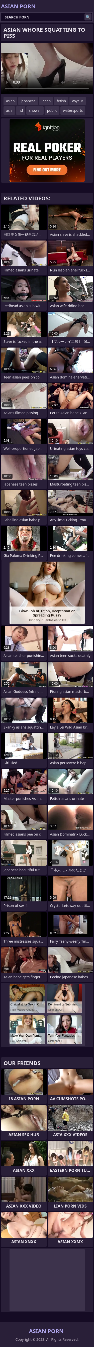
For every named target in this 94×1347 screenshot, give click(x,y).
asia (9, 110)
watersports (73, 110)
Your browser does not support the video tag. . (47, 68)
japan (46, 101)
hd (21, 110)
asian (10, 101)
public (52, 110)
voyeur (77, 101)
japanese (28, 101)
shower (35, 110)
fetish (61, 101)
